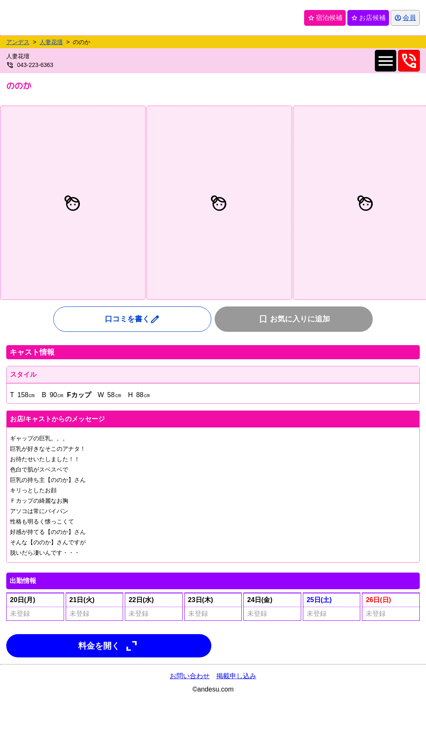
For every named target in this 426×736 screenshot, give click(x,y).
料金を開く (109, 646)
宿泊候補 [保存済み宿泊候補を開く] (324, 17)
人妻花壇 (51, 42)
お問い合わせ (190, 675)
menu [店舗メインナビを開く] (385, 61)
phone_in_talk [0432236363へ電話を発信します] (409, 61)
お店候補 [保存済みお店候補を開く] (368, 17)
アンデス (18, 42)
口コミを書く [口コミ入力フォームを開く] (132, 319)
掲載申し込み (236, 675)
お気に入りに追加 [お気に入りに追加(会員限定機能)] (294, 319)
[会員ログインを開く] (405, 18)
